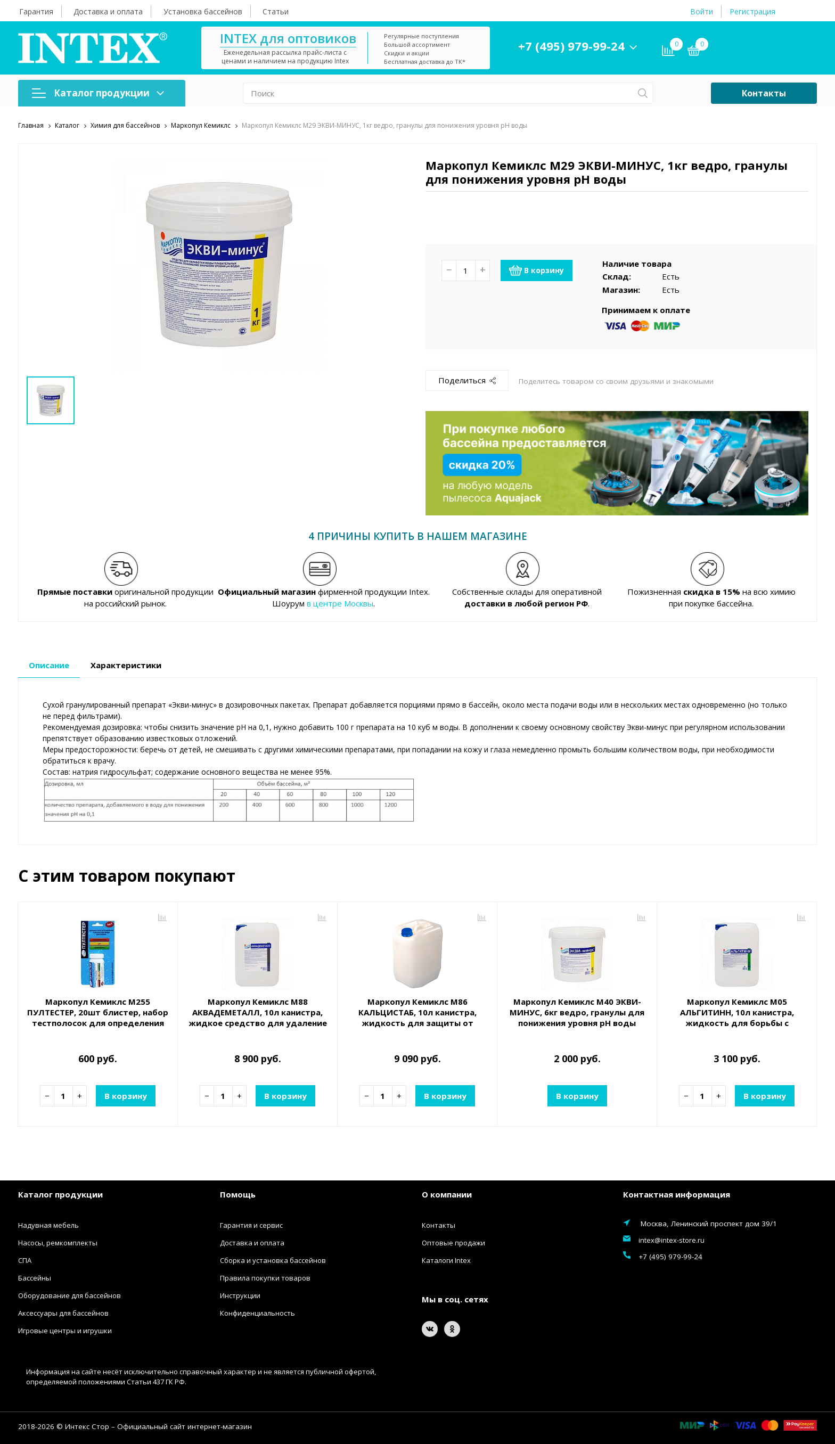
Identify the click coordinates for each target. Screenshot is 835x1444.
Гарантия (36, 11)
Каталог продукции (98, 93)
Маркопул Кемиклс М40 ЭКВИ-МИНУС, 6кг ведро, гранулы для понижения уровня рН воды (577, 1012)
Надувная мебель (48, 1224)
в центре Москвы (340, 603)
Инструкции (240, 1295)
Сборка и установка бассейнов (273, 1260)
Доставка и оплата (108, 11)
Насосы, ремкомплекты (57, 1242)
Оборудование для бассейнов (69, 1295)
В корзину (536, 270)
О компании (447, 1194)
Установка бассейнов (202, 11)
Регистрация (752, 11)
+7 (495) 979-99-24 (571, 46)
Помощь (238, 1194)
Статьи (276, 11)
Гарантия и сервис (251, 1224)
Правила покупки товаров (265, 1277)
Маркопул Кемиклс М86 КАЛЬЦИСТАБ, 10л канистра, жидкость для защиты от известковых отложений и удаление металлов (417, 1022)
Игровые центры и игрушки (65, 1330)
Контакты (764, 93)
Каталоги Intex (446, 1260)
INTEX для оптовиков (288, 38)
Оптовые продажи (453, 1242)
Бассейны (34, 1277)
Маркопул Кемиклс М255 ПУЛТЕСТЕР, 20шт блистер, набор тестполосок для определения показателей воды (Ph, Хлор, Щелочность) (97, 1022)
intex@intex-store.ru (671, 1239)
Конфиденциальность (257, 1312)
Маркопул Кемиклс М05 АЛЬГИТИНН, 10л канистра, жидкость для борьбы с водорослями (737, 1017)
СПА (24, 1260)
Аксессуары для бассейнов (63, 1312)
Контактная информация (676, 1194)
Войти (701, 11)
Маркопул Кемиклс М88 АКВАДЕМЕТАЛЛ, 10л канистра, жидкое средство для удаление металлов (258, 1017)
